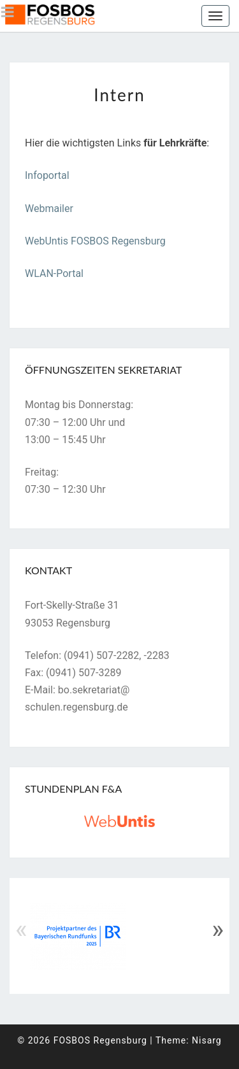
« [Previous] (21, 929)
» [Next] (218, 929)
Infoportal (47, 175)
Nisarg (207, 1040)
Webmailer (49, 208)
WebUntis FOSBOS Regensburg (95, 241)
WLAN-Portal (54, 273)
